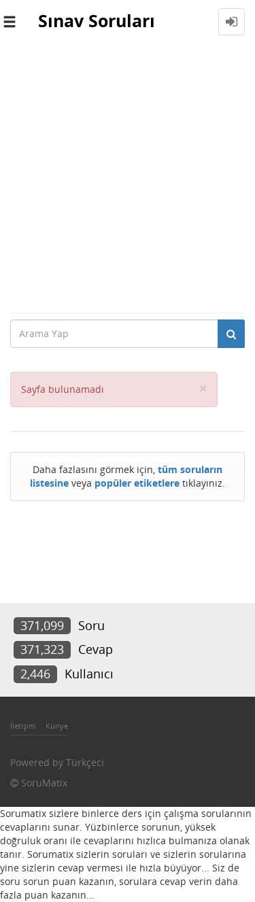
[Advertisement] (127, 177)
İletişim (22, 726)
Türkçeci (85, 762)
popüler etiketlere (137, 482)
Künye (57, 726)
